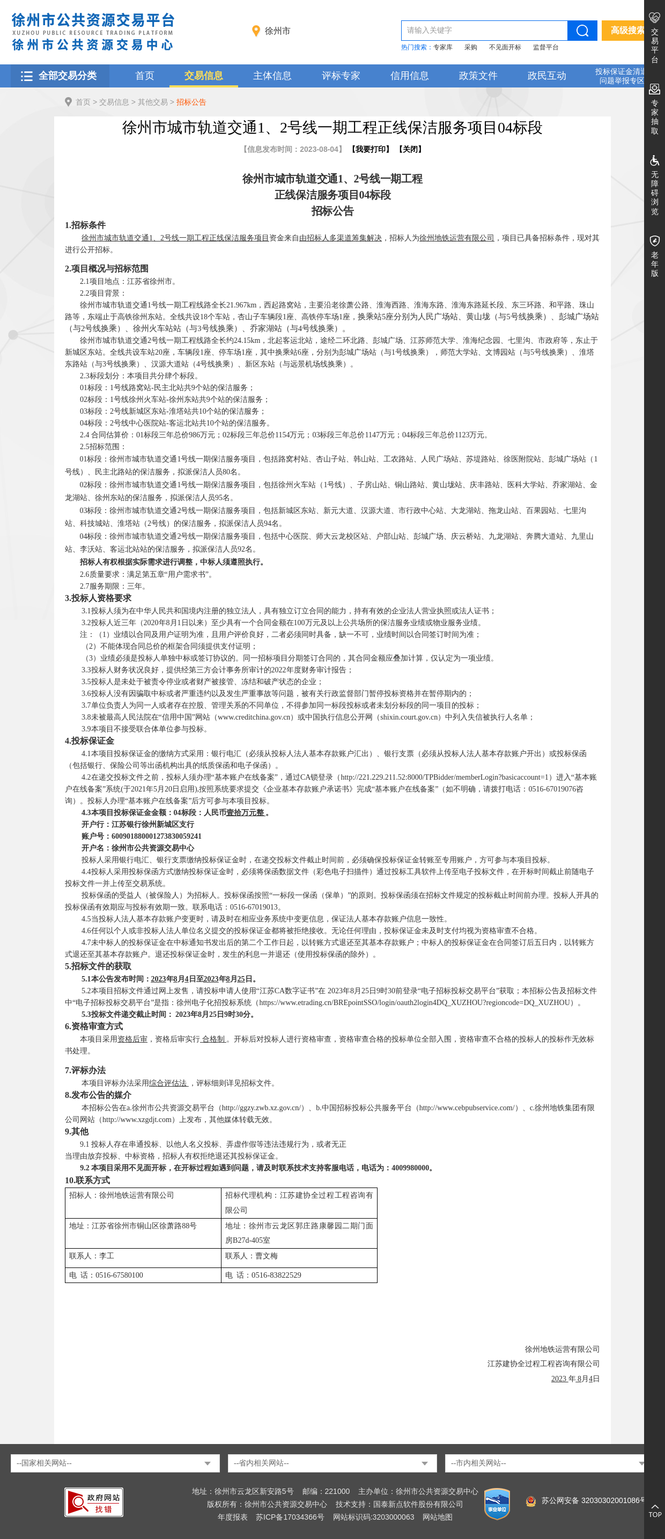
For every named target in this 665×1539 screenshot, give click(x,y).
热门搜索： (417, 47)
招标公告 (191, 102)
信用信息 (409, 75)
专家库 (443, 47)
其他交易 (153, 102)
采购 (470, 47)
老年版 (655, 264)
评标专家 (341, 75)
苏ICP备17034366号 (290, 1517)
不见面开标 (505, 47)
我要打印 (371, 149)
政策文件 (478, 75)
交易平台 (655, 45)
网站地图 (438, 1517)
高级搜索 (628, 30)
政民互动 (547, 75)
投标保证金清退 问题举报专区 (621, 76)
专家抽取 (655, 117)
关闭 (410, 149)
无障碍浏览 (655, 193)
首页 (144, 75)
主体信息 (272, 75)
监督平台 (546, 47)
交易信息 (203, 75)
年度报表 (233, 1517)
